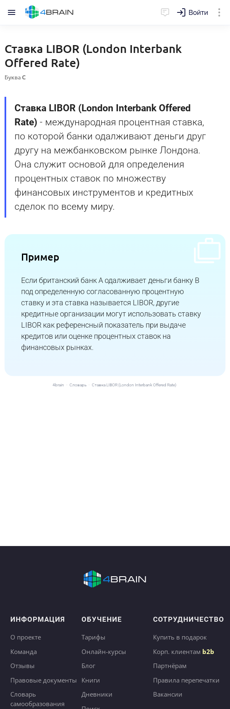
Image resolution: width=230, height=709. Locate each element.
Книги (90, 680)
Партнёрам (170, 665)
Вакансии (167, 694)
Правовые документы (43, 680)
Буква (15, 77)
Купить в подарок (180, 637)
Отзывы (22, 665)
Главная (49, 12)
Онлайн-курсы (103, 651)
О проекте (25, 637)
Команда (23, 651)
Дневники (97, 694)
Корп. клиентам (183, 651)
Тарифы (93, 637)
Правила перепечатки (186, 680)
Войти (198, 13)
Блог (88, 665)
